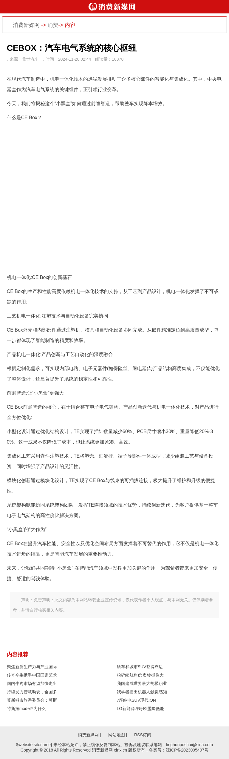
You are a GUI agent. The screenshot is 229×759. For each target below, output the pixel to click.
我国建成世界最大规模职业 (142, 683)
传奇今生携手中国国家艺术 (32, 675)
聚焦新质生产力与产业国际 (32, 666)
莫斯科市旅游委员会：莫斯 (32, 700)
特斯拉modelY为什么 (26, 708)
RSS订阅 (142, 734)
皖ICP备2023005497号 (187, 750)
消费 (52, 25)
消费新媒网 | (89, 734)
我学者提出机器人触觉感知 (142, 691)
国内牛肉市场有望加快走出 (32, 683)
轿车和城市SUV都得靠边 (140, 666)
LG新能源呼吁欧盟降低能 (140, 708)
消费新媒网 (26, 25)
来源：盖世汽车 (23, 59)
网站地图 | (117, 734)
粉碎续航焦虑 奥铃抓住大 (140, 675)
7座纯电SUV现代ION (136, 700)
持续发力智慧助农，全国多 (32, 691)
